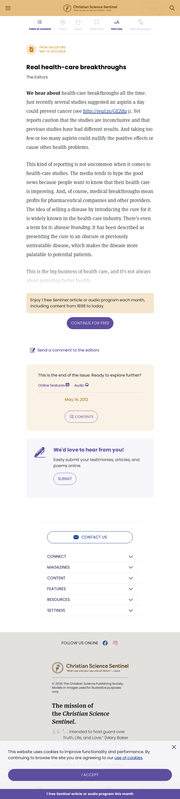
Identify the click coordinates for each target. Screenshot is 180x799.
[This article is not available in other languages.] (140, 25)
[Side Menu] (8, 8)
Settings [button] (56, 610)
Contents (81, 417)
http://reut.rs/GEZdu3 (106, 111)
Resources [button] (58, 599)
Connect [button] (56, 556)
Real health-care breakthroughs (76, 67)
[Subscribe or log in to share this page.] (78, 25)
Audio (81, 385)
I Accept (90, 775)
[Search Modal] (172, 8)
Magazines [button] (58, 567)
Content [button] (56, 578)
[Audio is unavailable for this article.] (63, 25)
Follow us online (80, 643)
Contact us (90, 537)
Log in (152, 8)
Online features (53, 385)
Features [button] (56, 589)
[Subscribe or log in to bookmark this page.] (96, 25)
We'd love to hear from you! (88, 450)
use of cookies (128, 758)
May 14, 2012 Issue (52, 51)
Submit (65, 479)
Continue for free (90, 323)
